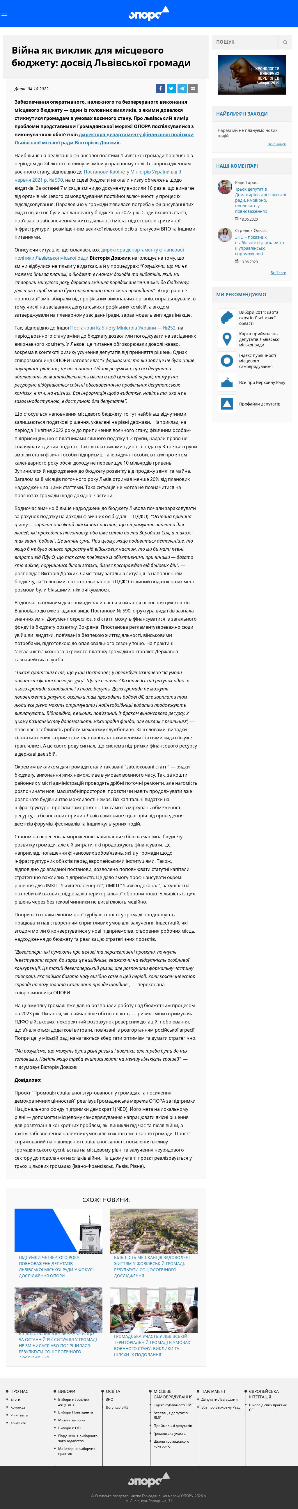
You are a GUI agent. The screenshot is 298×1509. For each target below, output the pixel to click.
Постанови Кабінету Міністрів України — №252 (122, 328)
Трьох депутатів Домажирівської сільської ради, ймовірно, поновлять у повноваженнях (260, 200)
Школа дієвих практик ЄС (268, 1407)
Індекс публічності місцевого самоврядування (247, 360)
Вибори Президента (75, 1412)
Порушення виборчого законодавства (77, 1438)
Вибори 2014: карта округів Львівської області (248, 317)
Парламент (213, 1391)
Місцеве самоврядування (173, 1394)
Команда (18, 1407)
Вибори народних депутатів (73, 1402)
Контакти (18, 1423)
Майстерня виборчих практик (76, 1451)
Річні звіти (19, 1415)
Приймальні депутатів (173, 1425)
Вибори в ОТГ (69, 1427)
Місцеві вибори (71, 1420)
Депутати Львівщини (219, 1399)
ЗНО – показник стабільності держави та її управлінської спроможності (259, 245)
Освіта (113, 1391)
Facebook (160, 88)
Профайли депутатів (249, 403)
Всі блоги (278, 272)
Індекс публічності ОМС (174, 1404)
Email (193, 88)
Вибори (66, 1391)
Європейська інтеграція (264, 1394)
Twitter (171, 88)
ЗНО (109, 1399)
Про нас (19, 1391)
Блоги (15, 1399)
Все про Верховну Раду (251, 382)
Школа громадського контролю (171, 1444)
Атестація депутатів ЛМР (171, 1415)
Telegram (182, 88)
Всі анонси (277, 143)
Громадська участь (170, 1433)
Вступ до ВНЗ (117, 1407)
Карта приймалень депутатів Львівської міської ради (249, 339)
